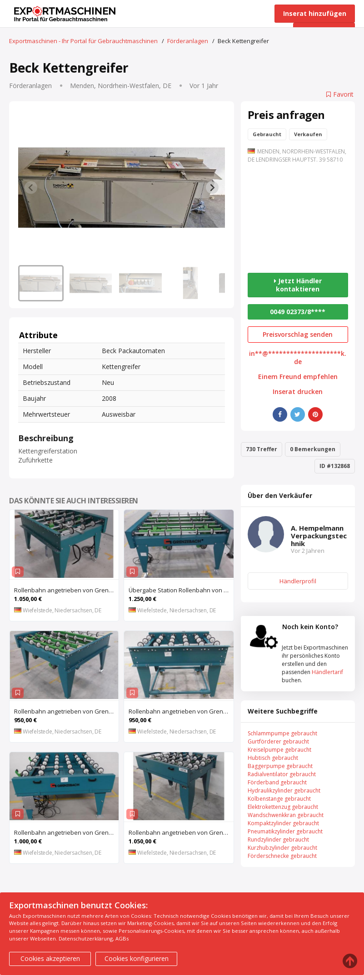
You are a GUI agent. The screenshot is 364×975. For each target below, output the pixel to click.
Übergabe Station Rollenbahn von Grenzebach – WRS (181, 590)
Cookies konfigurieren (137, 958)
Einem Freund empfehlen (298, 377)
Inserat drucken (298, 392)
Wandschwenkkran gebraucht (286, 815)
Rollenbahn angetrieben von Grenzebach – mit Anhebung (66, 711)
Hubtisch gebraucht (273, 758)
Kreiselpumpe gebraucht (279, 749)
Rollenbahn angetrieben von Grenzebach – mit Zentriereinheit (66, 590)
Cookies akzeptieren (50, 958)
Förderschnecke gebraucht (282, 856)
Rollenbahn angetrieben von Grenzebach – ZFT (66, 832)
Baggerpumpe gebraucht (280, 766)
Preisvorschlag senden (298, 334)
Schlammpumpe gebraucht (282, 733)
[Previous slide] (31, 187)
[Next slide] (212, 187)
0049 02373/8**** (297, 311)
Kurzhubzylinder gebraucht (282, 848)
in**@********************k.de (297, 358)
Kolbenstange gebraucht (279, 799)
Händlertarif (327, 672)
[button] (41, 283)
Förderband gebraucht (277, 782)
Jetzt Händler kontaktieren (298, 284)
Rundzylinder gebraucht (278, 839)
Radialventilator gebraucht (282, 774)
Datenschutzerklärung (86, 938)
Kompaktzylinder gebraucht (283, 823)
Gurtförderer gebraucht (278, 741)
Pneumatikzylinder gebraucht (285, 831)
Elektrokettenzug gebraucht (283, 807)
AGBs (122, 938)
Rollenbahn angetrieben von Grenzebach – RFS (181, 711)
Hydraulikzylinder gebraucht (284, 790)
